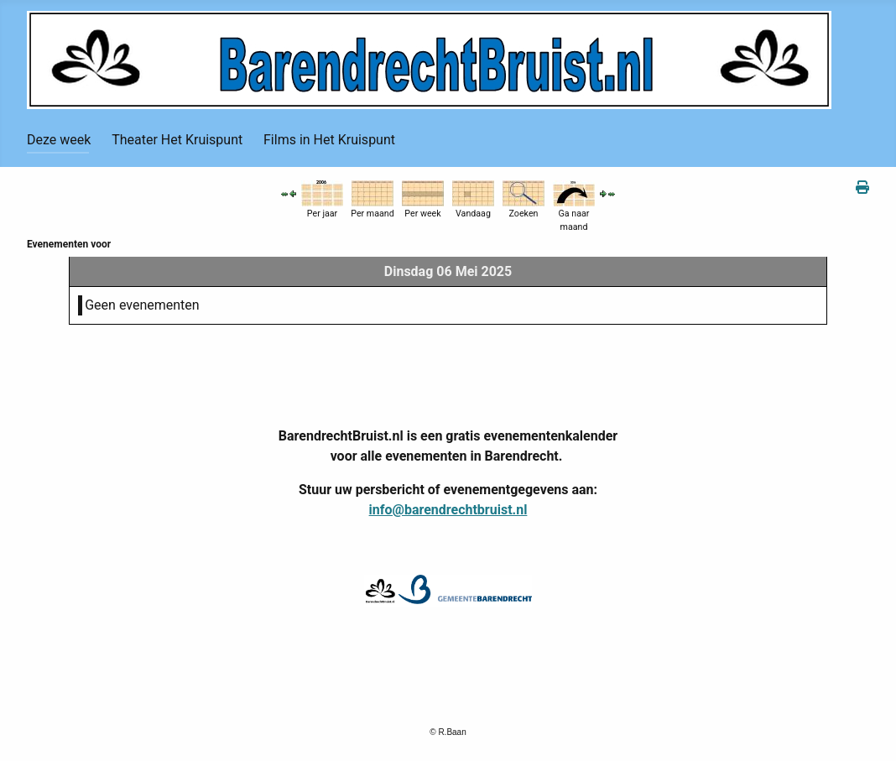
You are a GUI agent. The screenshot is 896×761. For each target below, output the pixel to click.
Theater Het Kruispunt (177, 140)
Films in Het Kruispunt (329, 140)
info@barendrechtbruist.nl (448, 510)
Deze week (59, 140)
